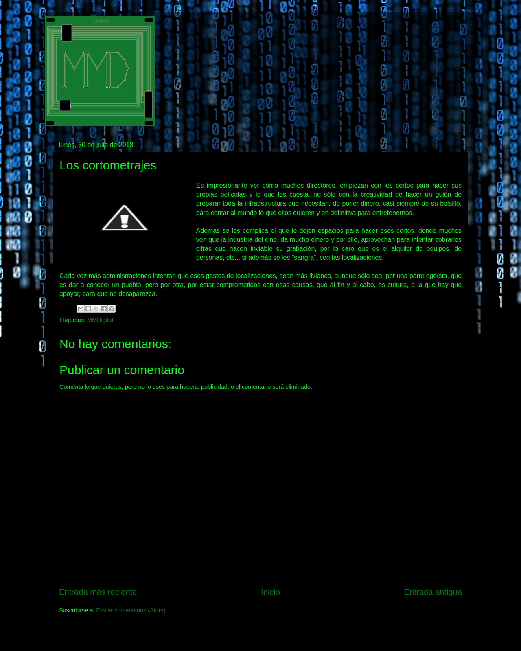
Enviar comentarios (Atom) (130, 610)
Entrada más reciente (98, 591)
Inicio (270, 591)
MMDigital (100, 320)
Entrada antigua (433, 591)
